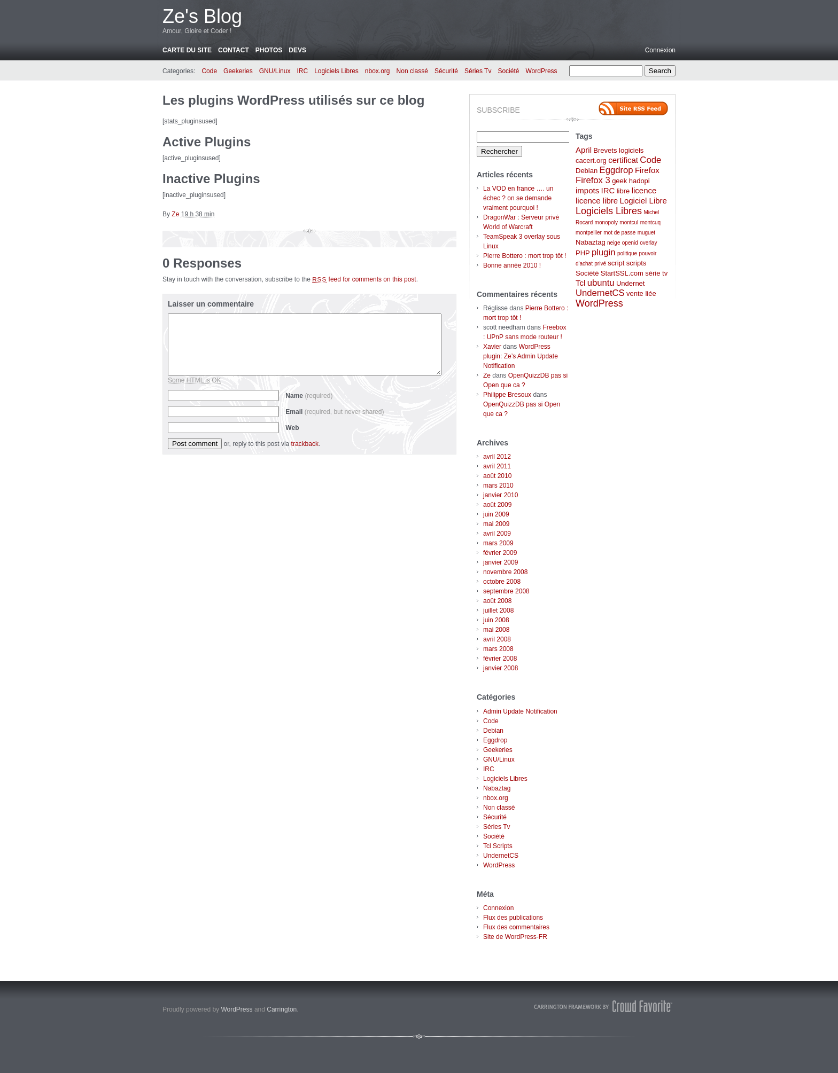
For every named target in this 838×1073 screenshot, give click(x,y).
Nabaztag (496, 788)
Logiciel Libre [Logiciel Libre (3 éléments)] (643, 200)
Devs (297, 50)
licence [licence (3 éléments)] (644, 190)
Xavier (492, 346)
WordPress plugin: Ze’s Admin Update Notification (520, 356)
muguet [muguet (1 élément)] (646, 233)
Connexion (660, 50)
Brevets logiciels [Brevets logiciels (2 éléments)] (618, 150)
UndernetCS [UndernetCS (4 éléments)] (600, 293)
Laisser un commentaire (211, 304)
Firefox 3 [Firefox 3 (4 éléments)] (593, 180)
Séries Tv (477, 71)
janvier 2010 (500, 495)
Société (508, 71)
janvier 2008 (500, 668)
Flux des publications (513, 917)
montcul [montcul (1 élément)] (628, 222)
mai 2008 (496, 629)
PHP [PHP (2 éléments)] (583, 253)
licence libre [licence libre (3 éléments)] (597, 200)
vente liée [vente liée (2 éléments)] (641, 293)
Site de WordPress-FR (515, 937)
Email (334, 412)
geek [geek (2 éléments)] (619, 181)
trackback (305, 444)
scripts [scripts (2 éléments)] (636, 263)
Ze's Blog (202, 16)
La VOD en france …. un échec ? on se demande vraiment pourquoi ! (518, 198)
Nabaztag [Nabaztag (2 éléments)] (591, 242)
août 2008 (497, 601)
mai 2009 (496, 524)
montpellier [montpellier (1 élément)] (589, 233)
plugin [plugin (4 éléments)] (603, 252)
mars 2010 (498, 485)
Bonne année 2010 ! (512, 265)
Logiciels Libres (336, 71)
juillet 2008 (498, 610)
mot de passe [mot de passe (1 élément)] (619, 233)
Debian (493, 730)
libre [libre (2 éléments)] (623, 191)
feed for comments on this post (364, 279)
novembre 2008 (505, 572)
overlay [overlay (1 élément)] (648, 243)
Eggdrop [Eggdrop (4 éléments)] (616, 170)
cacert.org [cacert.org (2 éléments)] (591, 160)
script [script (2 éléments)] (616, 263)
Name (308, 396)
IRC (302, 71)
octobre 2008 (502, 581)
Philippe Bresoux (507, 394)
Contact (233, 50)
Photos (268, 50)
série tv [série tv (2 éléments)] (656, 273)
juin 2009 (496, 514)
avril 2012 (497, 456)
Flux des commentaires (516, 927)
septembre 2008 (506, 591)
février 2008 (500, 658)
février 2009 (500, 553)
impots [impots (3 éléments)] (587, 190)
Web (292, 428)
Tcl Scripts (498, 846)
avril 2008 (497, 639)
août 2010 (497, 476)
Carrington (282, 1009)
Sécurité (446, 71)
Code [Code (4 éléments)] (650, 160)
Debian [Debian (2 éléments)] (587, 171)
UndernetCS (500, 855)
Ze (175, 214)
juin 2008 (496, 620)
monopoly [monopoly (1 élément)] (606, 222)
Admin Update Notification (520, 711)
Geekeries (238, 71)
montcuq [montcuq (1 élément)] (650, 222)
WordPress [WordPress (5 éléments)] (599, 303)
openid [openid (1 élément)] (630, 243)
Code (209, 71)
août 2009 (497, 504)
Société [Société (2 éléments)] (587, 273)
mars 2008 (498, 649)
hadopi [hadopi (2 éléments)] (639, 181)
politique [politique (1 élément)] (627, 253)
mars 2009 (498, 543)
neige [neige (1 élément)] (613, 243)
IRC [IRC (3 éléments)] (608, 190)
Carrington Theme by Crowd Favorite (603, 1006)
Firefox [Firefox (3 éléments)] (647, 170)
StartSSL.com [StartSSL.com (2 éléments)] (622, 273)
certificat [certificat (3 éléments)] (623, 160)
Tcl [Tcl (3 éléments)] (580, 282)
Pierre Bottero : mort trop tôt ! (524, 256)
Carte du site (187, 50)
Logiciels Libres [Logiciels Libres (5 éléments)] (609, 211)
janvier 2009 (500, 562)
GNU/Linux (275, 71)
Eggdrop (495, 740)
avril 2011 (497, 466)
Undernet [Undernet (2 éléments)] (630, 283)
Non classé (412, 71)
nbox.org (377, 71)
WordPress (541, 71)
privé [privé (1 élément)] (600, 264)
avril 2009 (497, 533)
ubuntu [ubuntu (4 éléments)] (601, 283)
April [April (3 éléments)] (584, 149)
